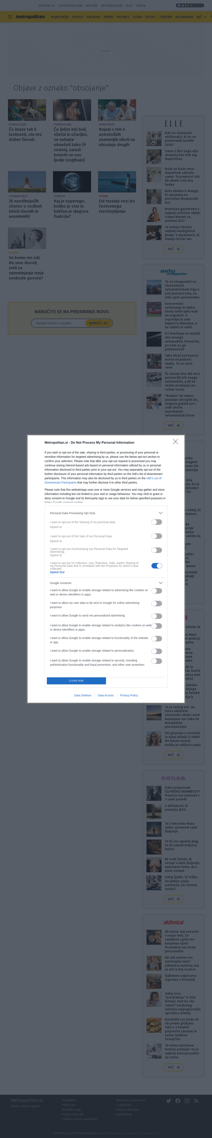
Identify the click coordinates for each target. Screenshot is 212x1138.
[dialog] (106, 569)
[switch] (156, 522)
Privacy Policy (129, 695)
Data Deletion (82, 695)
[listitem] (106, 513)
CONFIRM (76, 680)
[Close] (177, 443)
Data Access (106, 695)
